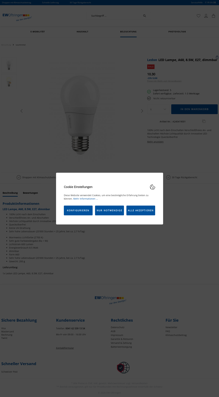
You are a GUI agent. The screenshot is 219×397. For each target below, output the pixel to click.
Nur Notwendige (109, 210)
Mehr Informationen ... (85, 198)
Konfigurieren (78, 210)
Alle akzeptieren (141, 210)
